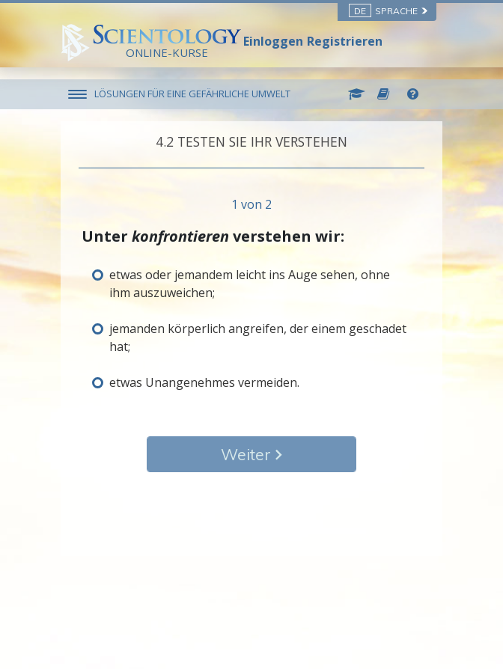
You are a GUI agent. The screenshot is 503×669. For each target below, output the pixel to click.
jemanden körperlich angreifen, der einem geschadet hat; (257, 337)
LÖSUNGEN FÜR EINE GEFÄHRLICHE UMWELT (192, 93)
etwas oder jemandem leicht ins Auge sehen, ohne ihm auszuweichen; (249, 283)
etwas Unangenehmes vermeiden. (204, 382)
